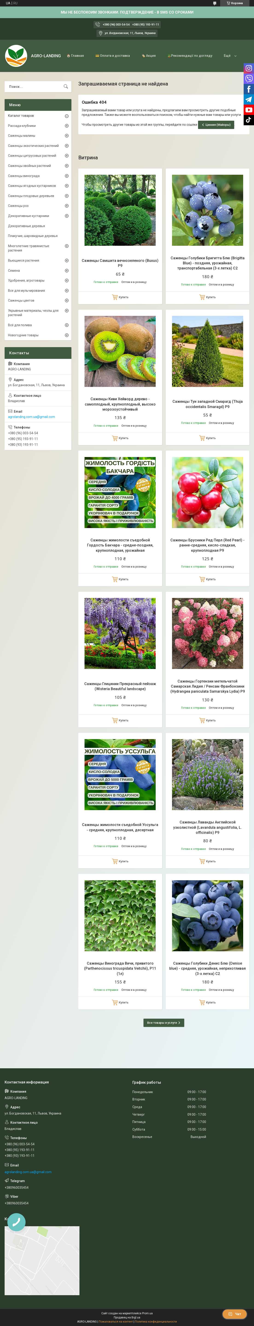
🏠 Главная (75, 55)
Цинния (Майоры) (218, 124)
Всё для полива (20, 325)
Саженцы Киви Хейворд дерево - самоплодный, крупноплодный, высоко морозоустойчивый (120, 404)
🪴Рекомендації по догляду (189, 55)
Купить (123, 297)
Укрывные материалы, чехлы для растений (33, 313)
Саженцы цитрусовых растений (32, 155)
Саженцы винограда (24, 176)
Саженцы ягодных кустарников (32, 186)
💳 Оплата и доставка (112, 55)
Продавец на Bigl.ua (127, 1317)
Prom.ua (147, 1313)
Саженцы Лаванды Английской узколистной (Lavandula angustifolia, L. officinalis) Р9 (207, 827)
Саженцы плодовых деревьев (31, 196)
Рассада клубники (22, 126)
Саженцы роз (18, 206)
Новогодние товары (23, 335)
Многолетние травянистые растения (28, 248)
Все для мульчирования (26, 290)
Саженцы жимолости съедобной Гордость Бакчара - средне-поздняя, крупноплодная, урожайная (120, 545)
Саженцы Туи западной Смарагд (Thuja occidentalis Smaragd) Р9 (207, 404)
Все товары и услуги (162, 1022)
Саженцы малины (21, 135)
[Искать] (65, 86)
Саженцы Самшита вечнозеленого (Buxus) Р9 (120, 263)
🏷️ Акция (148, 55)
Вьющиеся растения (23, 260)
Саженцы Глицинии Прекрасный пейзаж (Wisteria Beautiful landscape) (120, 686)
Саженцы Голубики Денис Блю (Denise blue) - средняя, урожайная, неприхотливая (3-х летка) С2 (207, 968)
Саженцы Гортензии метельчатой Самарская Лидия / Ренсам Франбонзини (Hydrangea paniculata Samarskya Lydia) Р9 (207, 686)
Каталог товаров (21, 115)
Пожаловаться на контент (116, 1321)
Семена (14, 270)
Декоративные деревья (26, 226)
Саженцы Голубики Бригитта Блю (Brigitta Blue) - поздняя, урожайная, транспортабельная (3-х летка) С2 (208, 263)
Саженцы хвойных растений (29, 166)
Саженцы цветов (21, 300)
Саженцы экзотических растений (33, 146)
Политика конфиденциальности (156, 1321)
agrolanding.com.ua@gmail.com (31, 417)
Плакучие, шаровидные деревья (33, 236)
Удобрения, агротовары (26, 280)
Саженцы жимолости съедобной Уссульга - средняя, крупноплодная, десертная (120, 827)
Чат (234, 1314)
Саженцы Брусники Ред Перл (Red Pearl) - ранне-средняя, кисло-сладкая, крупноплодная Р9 (207, 545)
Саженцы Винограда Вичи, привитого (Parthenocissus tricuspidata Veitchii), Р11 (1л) (120, 968)
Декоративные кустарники (28, 216)
